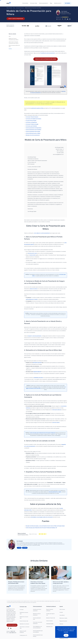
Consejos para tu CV (23, 635)
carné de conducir (56, 422)
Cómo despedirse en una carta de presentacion (37, 627)
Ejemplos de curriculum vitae (24, 617)
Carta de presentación (43, 3)
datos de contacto (33, 288)
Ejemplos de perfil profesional (23, 632)
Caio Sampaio (20, 541)
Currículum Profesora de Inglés (32, 124)
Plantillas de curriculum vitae (24, 613)
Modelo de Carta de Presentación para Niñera (13, 39)
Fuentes (10, 48)
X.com (19, 547)
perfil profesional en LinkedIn (32, 299)
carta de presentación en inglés (55, 491)
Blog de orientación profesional (49, 610)
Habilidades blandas (49, 623)
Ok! (66, 635)
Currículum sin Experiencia (31, 122)
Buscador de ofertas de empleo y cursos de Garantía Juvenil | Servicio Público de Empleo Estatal (45, 525)
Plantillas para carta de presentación (37, 610)
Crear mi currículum (12, 625)
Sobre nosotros (62, 609)
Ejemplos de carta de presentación (33, 135)
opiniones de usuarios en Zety (37, 108)
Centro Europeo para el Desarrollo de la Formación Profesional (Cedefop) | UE (41, 527)
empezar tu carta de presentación (34, 336)
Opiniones (61, 623)
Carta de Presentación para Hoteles (33, 131)
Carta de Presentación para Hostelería (33, 129)
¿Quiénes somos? (57, 3)
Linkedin (25, 547)
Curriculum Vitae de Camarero (32, 117)
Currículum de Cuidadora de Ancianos (33, 118)
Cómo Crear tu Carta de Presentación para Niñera (13, 42)
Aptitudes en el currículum (24, 623)
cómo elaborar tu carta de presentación (42, 233)
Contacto (61, 612)
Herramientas (25, 3)
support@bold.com (12, 632)
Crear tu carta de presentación (15, 18)
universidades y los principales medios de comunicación (41, 517)
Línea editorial (62, 615)
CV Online (21, 609)
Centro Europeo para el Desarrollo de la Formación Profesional (42, 432)
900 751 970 (13, 631)
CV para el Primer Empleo (31, 120)
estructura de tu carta (32, 253)
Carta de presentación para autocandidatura (38, 631)
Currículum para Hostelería (31, 126)
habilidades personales (38, 377)
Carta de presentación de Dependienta (33, 127)
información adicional (56, 409)
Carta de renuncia (49, 620)
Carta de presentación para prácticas (38, 636)
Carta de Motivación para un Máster (33, 133)
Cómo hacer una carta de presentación (37, 623)
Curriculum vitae (33, 3)
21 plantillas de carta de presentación (47, 53)
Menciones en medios (63, 618)
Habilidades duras (49, 626)
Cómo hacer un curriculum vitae (24, 627)
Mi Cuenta (67, 3)
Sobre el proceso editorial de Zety (14, 46)
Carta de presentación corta (37, 618)
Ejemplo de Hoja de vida (50, 617)
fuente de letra (33, 255)
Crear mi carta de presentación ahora (45, 59)
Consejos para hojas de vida (50, 614)
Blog (51, 3)
